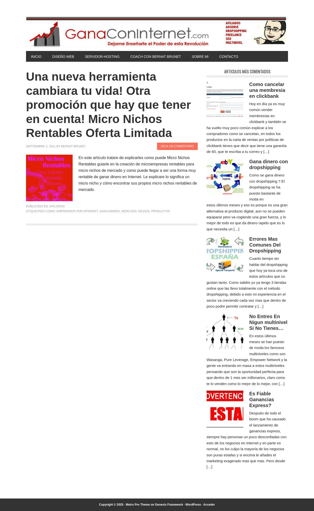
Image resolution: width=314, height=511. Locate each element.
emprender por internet (77, 211)
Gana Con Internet (157, 32)
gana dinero (109, 211)
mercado (128, 211)
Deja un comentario (177, 146)
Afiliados (57, 206)
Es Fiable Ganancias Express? (261, 399)
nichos (144, 211)
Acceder (209, 504)
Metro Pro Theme (138, 504)
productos (160, 211)
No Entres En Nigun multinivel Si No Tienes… (268, 322)
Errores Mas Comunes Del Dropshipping (265, 244)
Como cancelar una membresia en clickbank (267, 90)
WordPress (193, 504)
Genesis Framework (169, 504)
